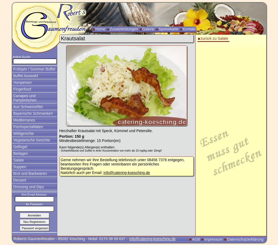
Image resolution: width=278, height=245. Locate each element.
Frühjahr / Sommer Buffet (34, 69)
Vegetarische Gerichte (31, 140)
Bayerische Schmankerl (33, 113)
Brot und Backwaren (30, 173)
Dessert (19, 180)
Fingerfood (22, 89)
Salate (18, 160)
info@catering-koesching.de (127, 173)
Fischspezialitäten (28, 127)
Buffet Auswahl (25, 76)
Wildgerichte (23, 133)
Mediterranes (24, 120)
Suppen (19, 167)
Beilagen (20, 153)
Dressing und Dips (28, 187)
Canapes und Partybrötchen (25, 98)
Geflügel (20, 147)
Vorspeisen (22, 82)
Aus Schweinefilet (28, 107)
